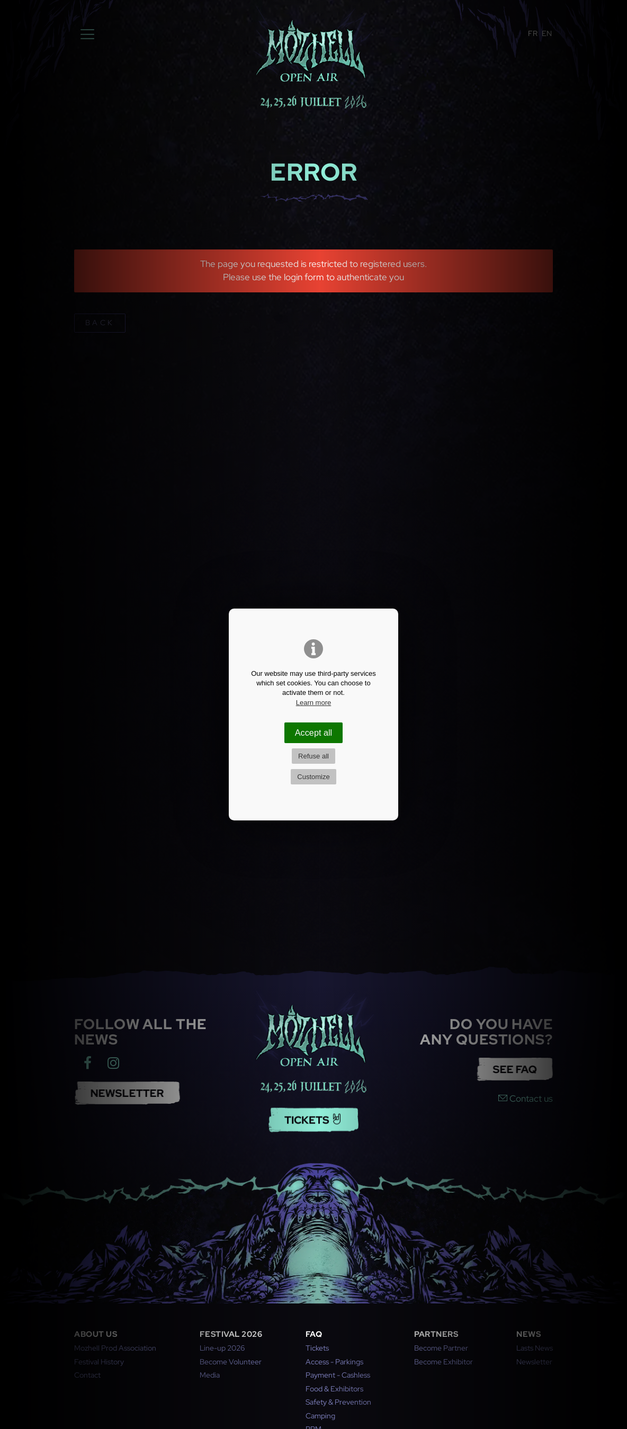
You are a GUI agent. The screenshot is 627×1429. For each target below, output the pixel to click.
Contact (87, 1375)
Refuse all (313, 756)
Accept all (313, 732)
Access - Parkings (334, 1362)
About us (95, 1334)
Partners (436, 1334)
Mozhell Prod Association (115, 1348)
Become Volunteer (231, 1362)
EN (547, 33)
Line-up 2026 (222, 1348)
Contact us (525, 1098)
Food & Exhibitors (334, 1389)
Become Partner (441, 1348)
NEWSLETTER (117, 1093)
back (99, 322)
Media (210, 1375)
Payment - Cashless (338, 1375)
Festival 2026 (231, 1334)
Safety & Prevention (338, 1402)
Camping (320, 1416)
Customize (313, 777)
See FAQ (504, 1069)
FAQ (314, 1334)
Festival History (99, 1362)
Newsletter (534, 1362)
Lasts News (534, 1348)
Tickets (313, 1110)
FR (533, 33)
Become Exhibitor (443, 1362)
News (528, 1334)
